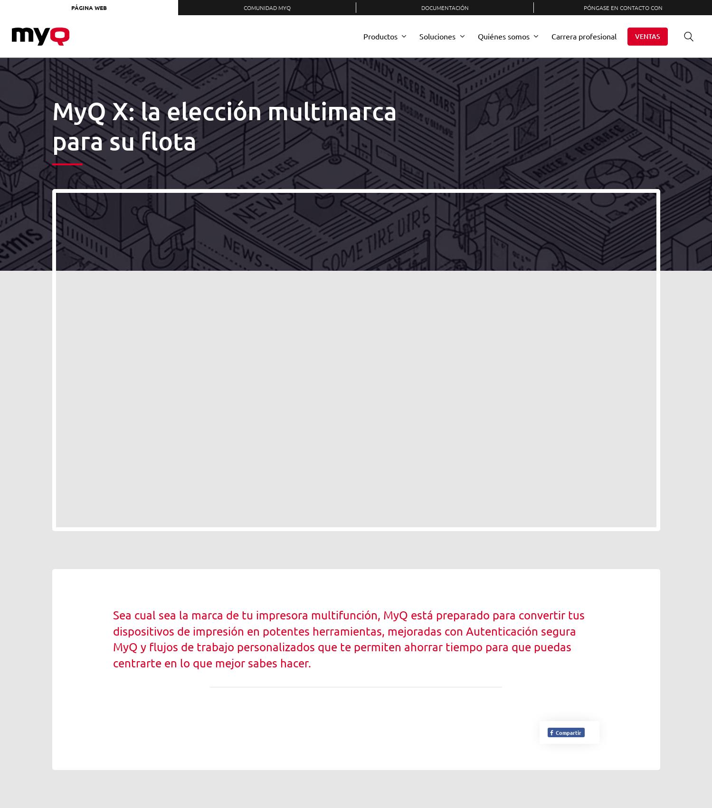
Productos (380, 36)
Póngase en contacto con (623, 7)
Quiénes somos (504, 36)
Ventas (647, 36)
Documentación (445, 7)
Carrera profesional (584, 36)
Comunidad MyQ (267, 7)
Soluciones (437, 36)
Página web (89, 7)
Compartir (565, 732)
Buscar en (685, 36)
